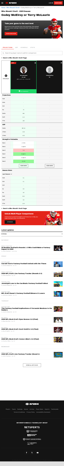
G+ (37, 452)
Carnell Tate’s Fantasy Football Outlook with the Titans (23, 263)
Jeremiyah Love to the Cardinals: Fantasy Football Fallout (24, 283)
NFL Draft (4, 317)
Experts (47, 409)
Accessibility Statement (43, 412)
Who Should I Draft (13, 7)
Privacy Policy (31, 412)
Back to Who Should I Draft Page (15, 58)
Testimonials (54, 409)
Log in (51, 2)
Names (26, 409)
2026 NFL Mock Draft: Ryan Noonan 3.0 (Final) (19, 319)
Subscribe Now (11, 33)
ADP (16, 47)
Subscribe (58, 2)
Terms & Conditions (19, 412)
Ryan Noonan (6, 321)
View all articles (32, 365)
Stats (32, 47)
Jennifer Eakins (7, 295)
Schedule (24, 47)
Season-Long (5, 262)
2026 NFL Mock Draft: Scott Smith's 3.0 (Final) (19, 329)
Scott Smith (6, 331)
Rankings (19, 409)
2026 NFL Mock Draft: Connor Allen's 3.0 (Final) (20, 339)
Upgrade (10, 222)
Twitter (32, 452)
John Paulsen (7, 251)
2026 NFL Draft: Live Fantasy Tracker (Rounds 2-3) (21, 273)
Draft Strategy (6, 246)
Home (3, 7)
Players (8, 409)
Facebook (26, 452)
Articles (32, 409)
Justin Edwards (7, 265)
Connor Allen (7, 341)
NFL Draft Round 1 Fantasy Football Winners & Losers (23, 293)
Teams (14, 409)
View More (23, 165)
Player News (39, 409)
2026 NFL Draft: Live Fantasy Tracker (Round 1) (20, 354)
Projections (7, 47)
